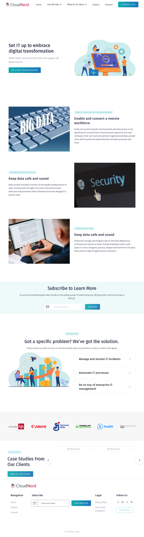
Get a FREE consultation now (24, 70)
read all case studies (19, 474)
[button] (54, 4)
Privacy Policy (101, 502)
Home (39, 4)
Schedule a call (128, 4)
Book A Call (124, 510)
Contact (109, 4)
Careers (95, 4)
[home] (18, 4)
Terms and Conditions (100, 509)
